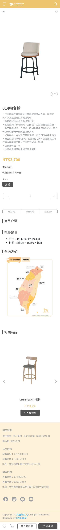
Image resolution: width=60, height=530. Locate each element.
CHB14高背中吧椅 (30, 399)
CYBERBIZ (21, 517)
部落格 (5, 441)
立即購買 (48, 526)
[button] (56, 381)
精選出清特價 (43, 436)
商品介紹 (12, 211)
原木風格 (17, 436)
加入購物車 (27, 526)
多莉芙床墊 (29, 436)
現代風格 (6, 436)
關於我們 (15, 441)
